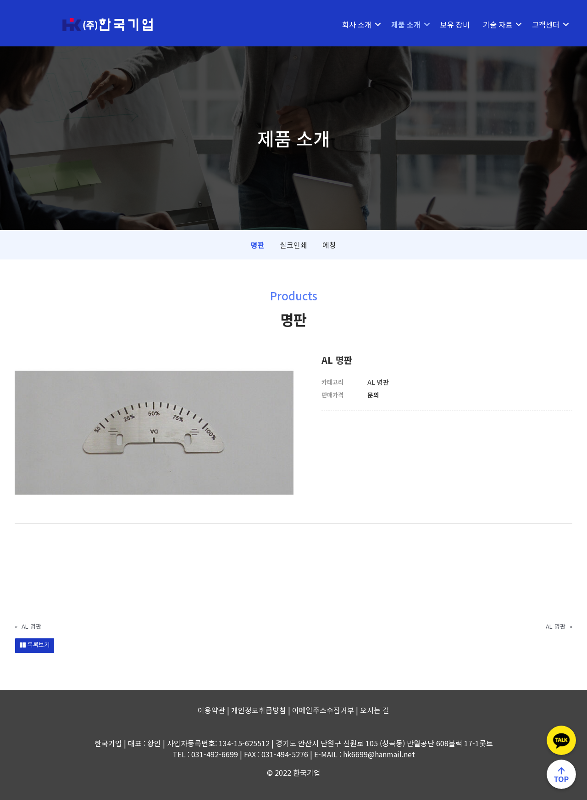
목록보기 (35, 644)
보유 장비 (455, 24)
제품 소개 (406, 24)
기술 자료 (497, 24)
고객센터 (545, 24)
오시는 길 (374, 709)
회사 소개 (356, 24)
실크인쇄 (293, 244)
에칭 (329, 244)
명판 (258, 244)
